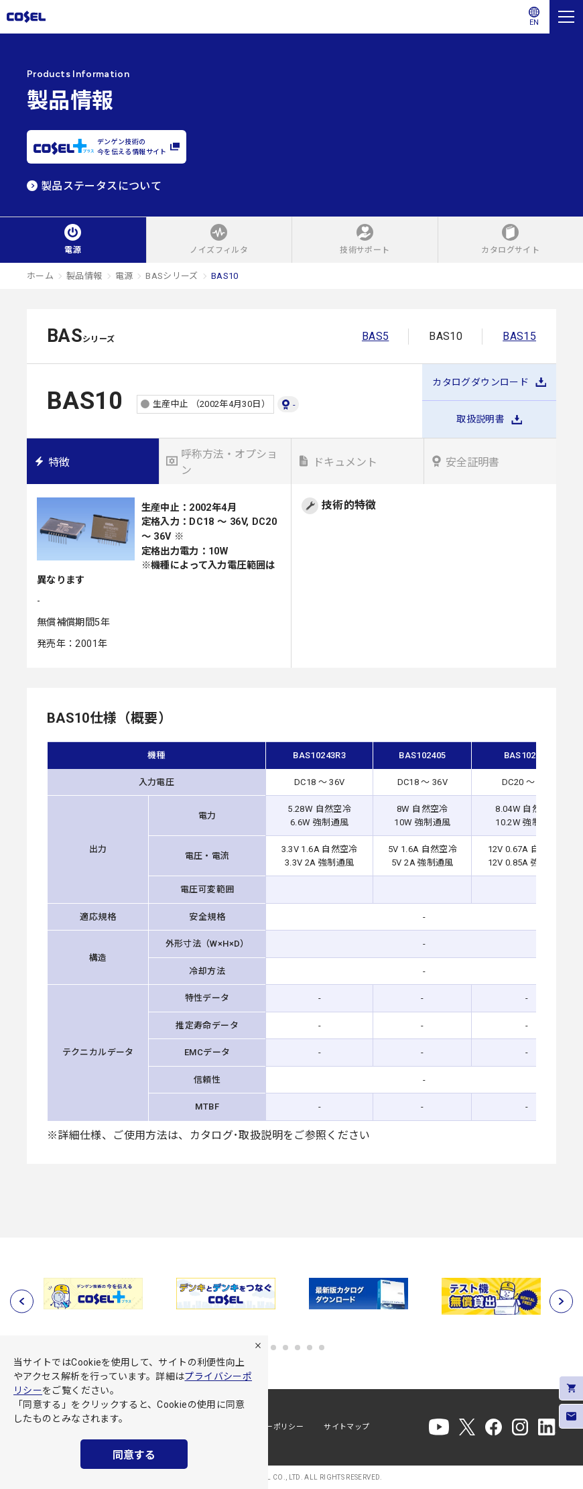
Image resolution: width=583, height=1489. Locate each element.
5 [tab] (309, 1347)
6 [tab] (321, 1347)
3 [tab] (285, 1347)
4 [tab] (297, 1347)
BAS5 (375, 336)
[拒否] (258, 1345)
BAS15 (519, 336)
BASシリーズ (171, 276)
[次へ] (561, 1301)
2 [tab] (273, 1347)
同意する (134, 1455)
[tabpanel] (93, 1293)
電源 (124, 276)
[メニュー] (566, 17)
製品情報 (84, 276)
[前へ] (22, 1301)
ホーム (40, 276)
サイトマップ (346, 1427)
